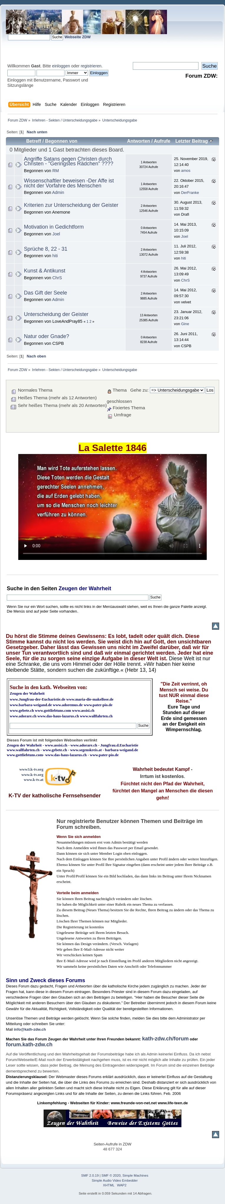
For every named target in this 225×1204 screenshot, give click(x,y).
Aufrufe (162, 141)
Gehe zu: (139, 390)
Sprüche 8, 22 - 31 (45, 249)
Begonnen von (61, 141)
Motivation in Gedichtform (54, 227)
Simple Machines (135, 1175)
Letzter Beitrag (194, 141)
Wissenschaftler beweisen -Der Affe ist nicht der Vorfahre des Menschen (69, 183)
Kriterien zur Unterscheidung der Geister (71, 205)
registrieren (91, 66)
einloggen (61, 66)
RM (55, 170)
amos (185, 170)
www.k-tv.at (33, 779)
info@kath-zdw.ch (30, 1029)
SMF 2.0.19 (90, 1175)
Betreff (33, 141)
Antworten (138, 141)
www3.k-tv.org (31, 769)
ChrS (57, 277)
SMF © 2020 (111, 1175)
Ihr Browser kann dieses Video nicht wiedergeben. (112, 507)
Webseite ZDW (77, 37)
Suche (15, 588)
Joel (56, 234)
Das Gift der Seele (45, 293)
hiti (55, 255)
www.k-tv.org (32, 774)
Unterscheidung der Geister (56, 314)
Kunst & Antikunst (44, 271)
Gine (185, 324)
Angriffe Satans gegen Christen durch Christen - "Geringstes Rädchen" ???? (68, 161)
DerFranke (190, 192)
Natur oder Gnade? (46, 336)
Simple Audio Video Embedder (115, 1180)
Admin (58, 192)
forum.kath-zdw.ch (29, 1044)
